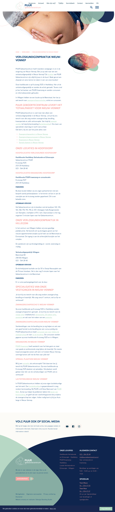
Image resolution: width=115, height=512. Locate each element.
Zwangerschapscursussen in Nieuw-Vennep (35, 137)
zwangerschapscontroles (36, 100)
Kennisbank (70, 3)
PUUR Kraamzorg (22, 346)
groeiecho (19, 317)
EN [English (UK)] (97, 3)
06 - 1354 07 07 (85, 491)
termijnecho (40, 314)
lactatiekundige (44, 124)
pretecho (48, 317)
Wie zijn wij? (51, 3)
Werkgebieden (20, 494)
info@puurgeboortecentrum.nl (89, 457)
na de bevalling (37, 334)
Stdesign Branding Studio (44, 499)
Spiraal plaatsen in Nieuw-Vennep (31, 142)
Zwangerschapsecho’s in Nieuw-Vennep (33, 134)
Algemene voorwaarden (34, 494)
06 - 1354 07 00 (85, 486)
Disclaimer (19, 497)
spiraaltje (26, 363)
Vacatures (32, 3)
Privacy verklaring (49, 494)
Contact (80, 3)
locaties (50, 74)
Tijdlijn (60, 3)
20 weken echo (50, 314)
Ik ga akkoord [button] (106, 508)
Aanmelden (89, 3)
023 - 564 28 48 (85, 454)
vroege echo (20, 314)
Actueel (41, 3)
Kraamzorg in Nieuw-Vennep (29, 140)
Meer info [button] (53, 508)
